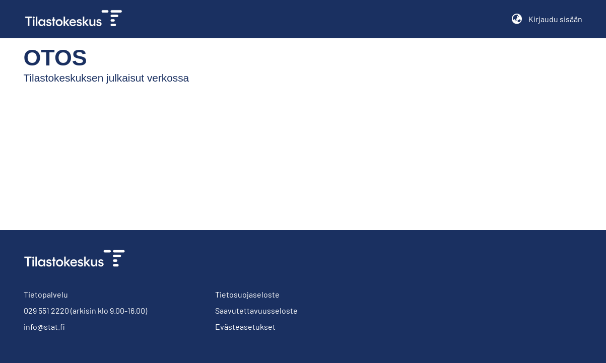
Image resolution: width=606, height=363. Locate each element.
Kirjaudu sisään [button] (555, 19)
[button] (517, 19)
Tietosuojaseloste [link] (247, 294)
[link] (77, 19)
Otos (47, 57)
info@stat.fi (44, 326)
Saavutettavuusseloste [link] (256, 310)
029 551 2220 (46, 310)
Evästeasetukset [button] (245, 326)
